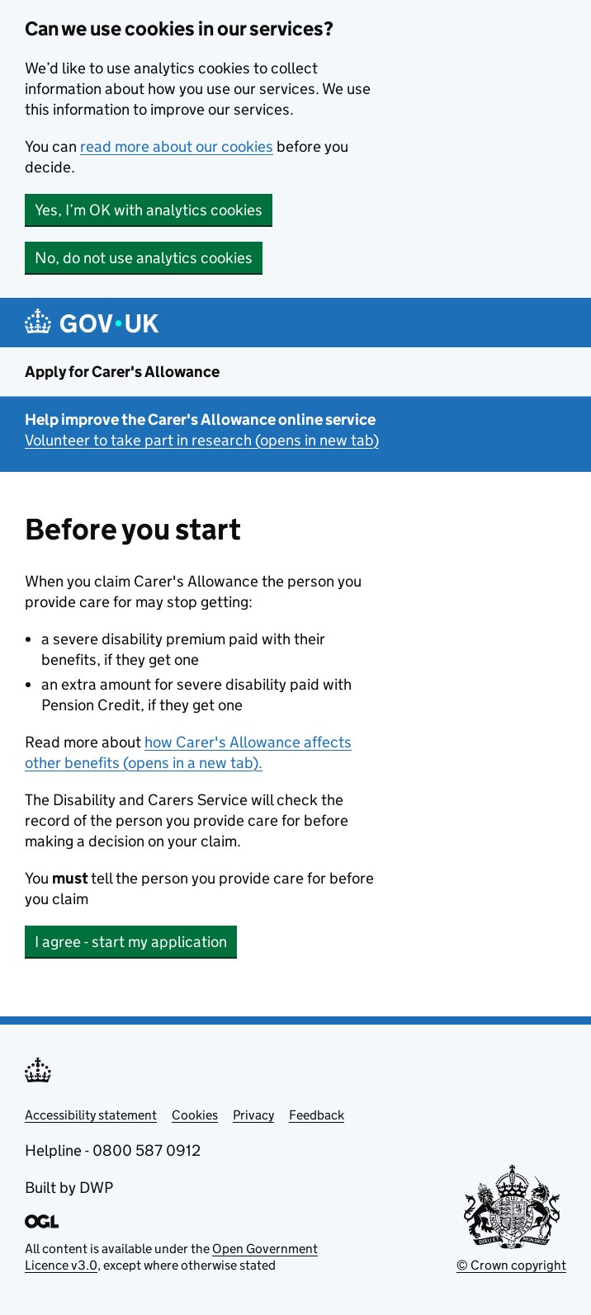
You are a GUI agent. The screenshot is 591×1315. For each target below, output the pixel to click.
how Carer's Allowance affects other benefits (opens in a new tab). (188, 752)
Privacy (253, 1115)
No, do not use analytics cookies (144, 257)
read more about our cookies (176, 146)
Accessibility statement (91, 1115)
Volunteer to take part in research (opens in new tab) (202, 440)
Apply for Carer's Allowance (122, 371)
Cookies (195, 1115)
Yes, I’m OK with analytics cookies (148, 209)
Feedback (316, 1115)
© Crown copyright (511, 1265)
